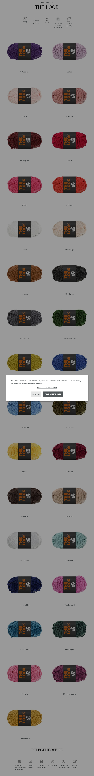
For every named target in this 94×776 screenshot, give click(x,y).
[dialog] (47, 388)
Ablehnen (36, 394)
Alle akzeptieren (53, 394)
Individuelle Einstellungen (47, 387)
